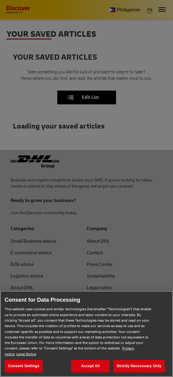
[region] (86, 334)
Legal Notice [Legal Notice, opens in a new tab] (26, 354)
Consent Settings (23, 366)
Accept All (90, 366)
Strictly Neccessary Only (139, 366)
